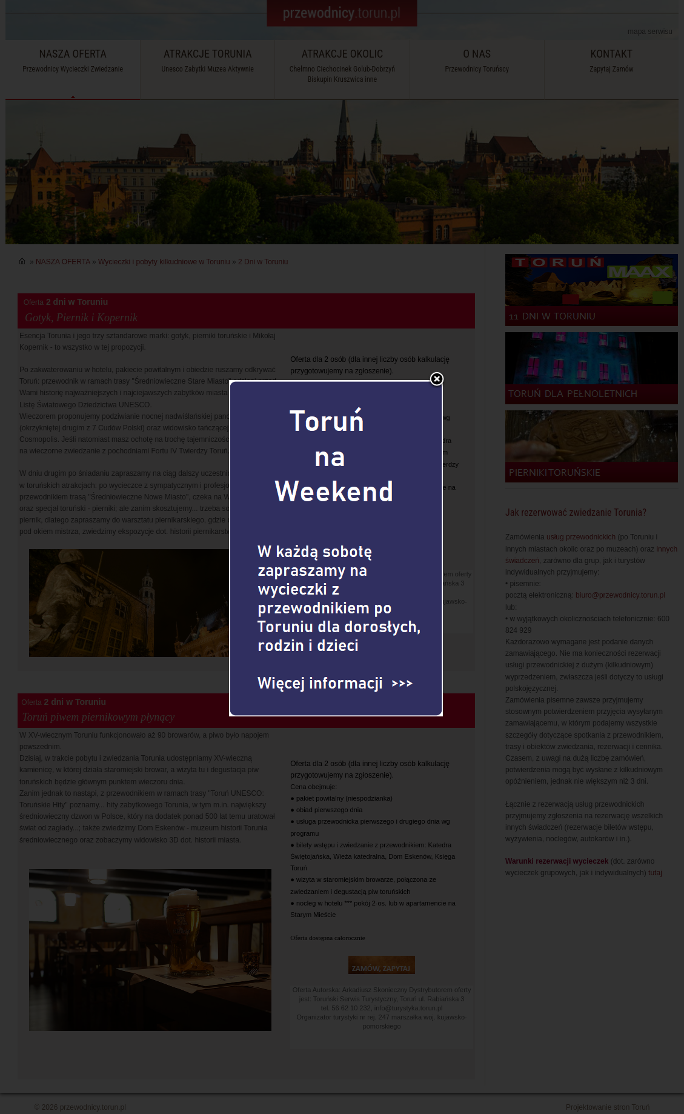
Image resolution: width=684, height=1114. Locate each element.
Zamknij (437, 352)
